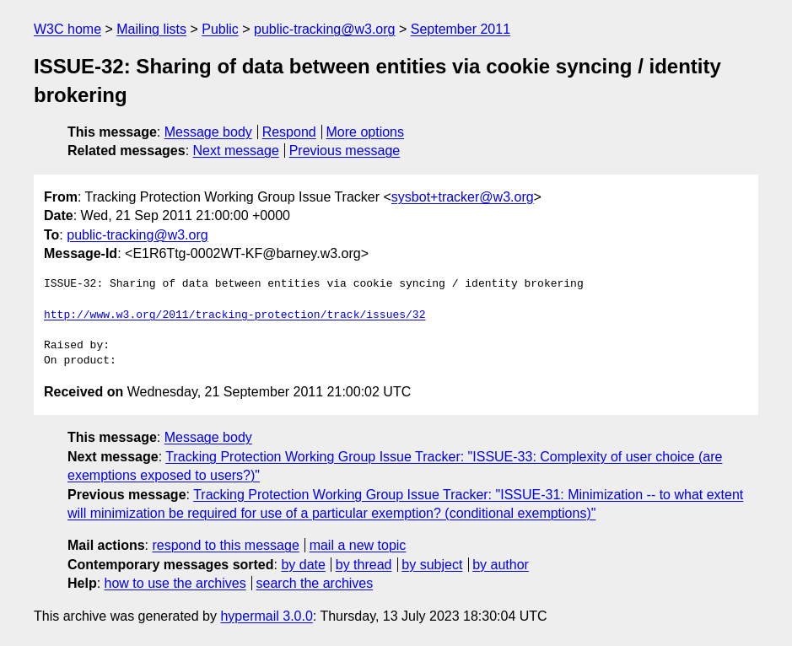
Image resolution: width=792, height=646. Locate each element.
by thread (364, 564)
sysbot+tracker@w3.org (462, 197)
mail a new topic (358, 545)
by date (303, 564)
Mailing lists (151, 29)
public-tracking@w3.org (324, 29)
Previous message (345, 150)
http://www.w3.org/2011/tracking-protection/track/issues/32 (234, 315)
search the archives (315, 583)
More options (365, 132)
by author (500, 564)
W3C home (67, 29)
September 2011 (460, 29)
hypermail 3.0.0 (266, 616)
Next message (236, 150)
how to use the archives (175, 583)
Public (220, 29)
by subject (431, 564)
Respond (289, 132)
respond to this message (225, 545)
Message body (208, 132)
